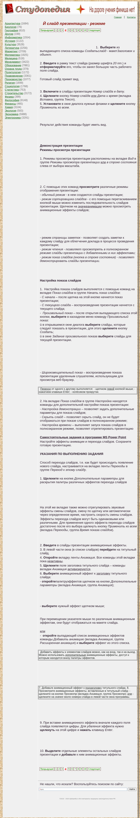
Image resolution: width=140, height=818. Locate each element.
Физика (9, 96)
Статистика (12, 89)
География (11, 30)
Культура (10, 44)
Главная (118, 17)
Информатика (13, 37)
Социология (12, 86)
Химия (9, 107)
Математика (12, 54)
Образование (13, 65)
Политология (13, 72)
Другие (9, 34)
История (10, 41)
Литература (12, 48)
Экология (10, 110)
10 (85, 30)
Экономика (11, 114)
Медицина (11, 58)
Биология (10, 27)
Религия (10, 82)
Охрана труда (13, 68)
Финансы (10, 103)
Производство (13, 79)
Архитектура (12, 23)
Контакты (131, 17)
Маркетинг (11, 51)
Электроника (13, 117)
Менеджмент (13, 61)
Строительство (14, 93)
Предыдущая (46, 30)
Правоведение (14, 75)
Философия (12, 100)
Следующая (94, 30)
